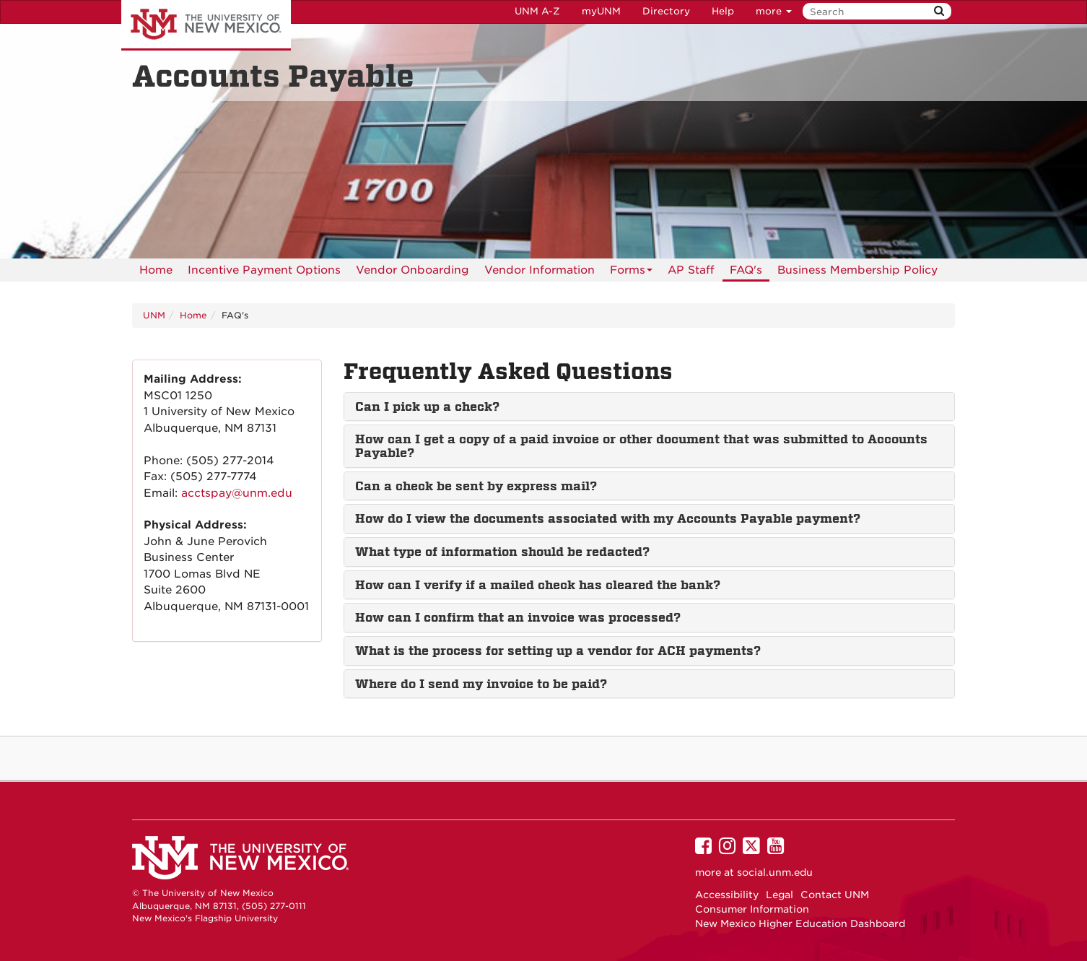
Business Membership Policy (857, 270)
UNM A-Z (537, 11)
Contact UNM (834, 894)
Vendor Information (539, 270)
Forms (631, 273)
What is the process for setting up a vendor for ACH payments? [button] (558, 650)
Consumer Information (752, 909)
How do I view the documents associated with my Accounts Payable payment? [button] (607, 518)
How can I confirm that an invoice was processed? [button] (518, 617)
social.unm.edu (775, 872)
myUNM (601, 11)
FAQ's (746, 270)
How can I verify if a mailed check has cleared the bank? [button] (537, 585)
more (774, 11)
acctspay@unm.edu (236, 493)
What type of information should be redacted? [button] (502, 551)
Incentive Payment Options (264, 270)
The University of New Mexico (206, 25)
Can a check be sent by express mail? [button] (476, 486)
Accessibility (727, 894)
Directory (666, 11)
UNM (154, 315)
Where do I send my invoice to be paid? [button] (481, 684)
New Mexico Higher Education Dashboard (800, 923)
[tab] (649, 407)
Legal (779, 894)
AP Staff (691, 270)
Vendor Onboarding (412, 270)
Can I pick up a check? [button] (427, 406)
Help (723, 11)
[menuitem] (156, 270)
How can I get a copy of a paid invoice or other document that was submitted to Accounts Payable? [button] (641, 446)
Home (156, 270)
